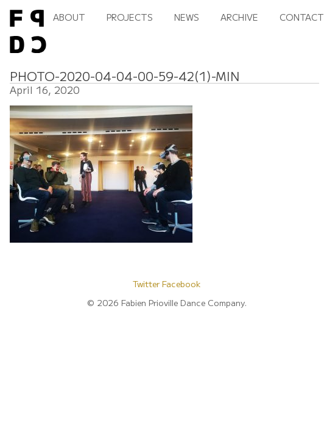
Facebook (181, 283)
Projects (130, 17)
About (69, 17)
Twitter (147, 283)
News (186, 17)
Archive (239, 17)
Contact (302, 17)
